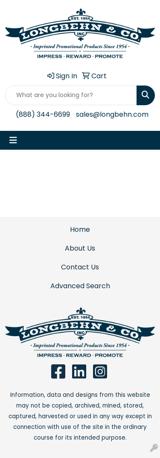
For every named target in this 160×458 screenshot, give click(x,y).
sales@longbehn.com (112, 114)
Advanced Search (80, 286)
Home (80, 229)
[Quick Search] (71, 95)
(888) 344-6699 (43, 114)
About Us (80, 248)
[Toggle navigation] (13, 140)
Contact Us (80, 267)
